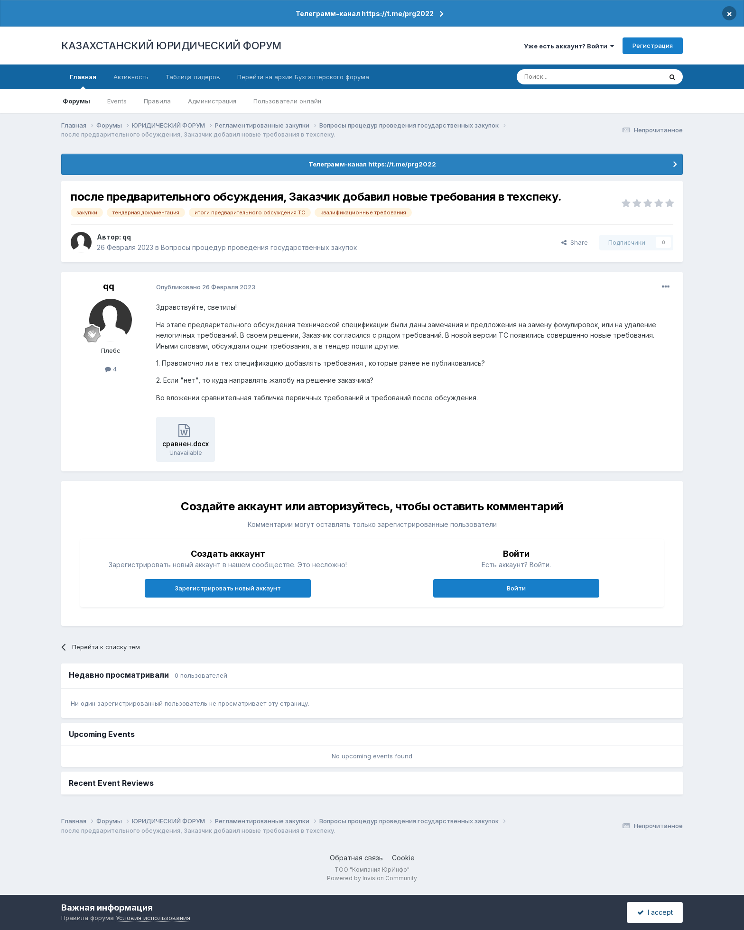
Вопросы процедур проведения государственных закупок (259, 247)
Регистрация (652, 45)
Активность (131, 77)
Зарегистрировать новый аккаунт (228, 588)
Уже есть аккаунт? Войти (569, 46)
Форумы (76, 101)
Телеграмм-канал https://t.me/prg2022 (365, 13)
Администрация (212, 101)
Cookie (403, 858)
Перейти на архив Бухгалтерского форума (303, 77)
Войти (516, 588)
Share (574, 242)
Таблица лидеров (193, 77)
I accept (655, 912)
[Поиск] (563, 76)
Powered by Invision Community (372, 878)
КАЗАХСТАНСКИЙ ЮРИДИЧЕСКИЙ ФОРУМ (171, 45)
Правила (157, 101)
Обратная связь (356, 858)
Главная (83, 81)
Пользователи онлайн (287, 101)
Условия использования (153, 917)
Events (117, 101)
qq (126, 237)
